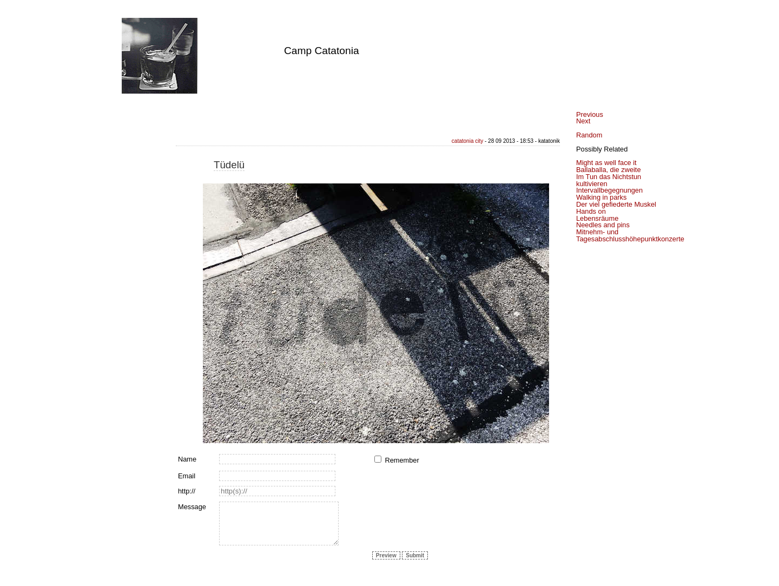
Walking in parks (601, 197)
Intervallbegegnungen (609, 190)
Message (192, 507)
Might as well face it (606, 163)
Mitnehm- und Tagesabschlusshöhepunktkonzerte (630, 235)
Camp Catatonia (321, 50)
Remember (402, 460)
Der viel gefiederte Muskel (616, 204)
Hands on (591, 211)
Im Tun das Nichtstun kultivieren (608, 180)
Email (186, 476)
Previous (589, 114)
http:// (186, 491)
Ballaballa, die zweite (608, 170)
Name (187, 459)
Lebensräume (597, 218)
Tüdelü (229, 164)
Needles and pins (603, 225)
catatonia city (467, 141)
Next (583, 121)
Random (589, 135)
